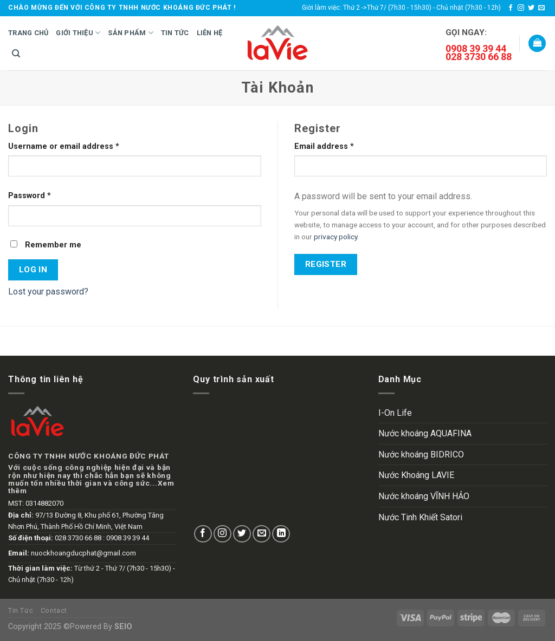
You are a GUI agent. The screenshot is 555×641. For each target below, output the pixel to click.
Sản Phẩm (130, 33)
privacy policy (335, 236)
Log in (33, 269)
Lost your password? (48, 291)
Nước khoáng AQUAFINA (425, 433)
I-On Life (395, 413)
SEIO (123, 626)
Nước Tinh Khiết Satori (420, 517)
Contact (54, 610)
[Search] (16, 53)
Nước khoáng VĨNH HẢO (423, 496)
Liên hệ (210, 33)
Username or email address (63, 146)
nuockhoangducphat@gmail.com (83, 553)
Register (326, 264)
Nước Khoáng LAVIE (416, 475)
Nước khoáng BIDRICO (421, 454)
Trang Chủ (28, 33)
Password (29, 195)
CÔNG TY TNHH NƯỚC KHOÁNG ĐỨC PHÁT (88, 456)
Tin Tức (175, 33)
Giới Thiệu (78, 33)
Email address (324, 146)
